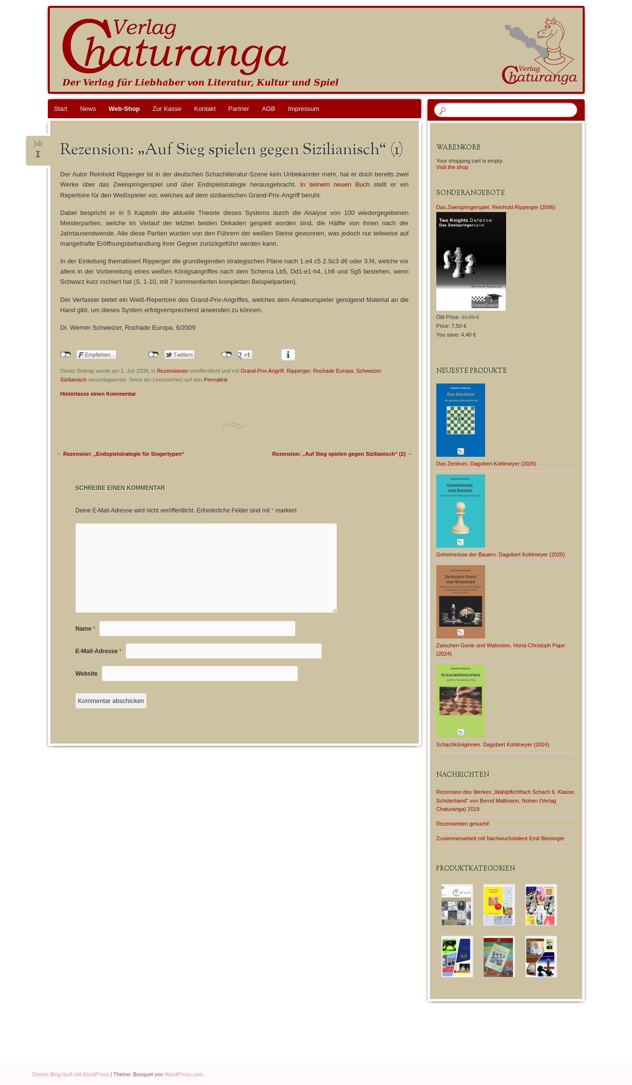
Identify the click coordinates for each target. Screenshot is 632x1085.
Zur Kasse (167, 108)
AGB (268, 108)
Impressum (303, 108)
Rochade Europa (333, 371)
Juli (38, 147)
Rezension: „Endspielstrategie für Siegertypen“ (120, 454)
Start (60, 108)
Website (87, 673)
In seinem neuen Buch (335, 184)
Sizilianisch (73, 380)
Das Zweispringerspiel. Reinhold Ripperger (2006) (495, 207)
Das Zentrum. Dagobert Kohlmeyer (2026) (486, 464)
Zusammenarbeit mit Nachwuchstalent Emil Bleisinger (500, 838)
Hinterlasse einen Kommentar (98, 394)
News (88, 108)
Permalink (215, 380)
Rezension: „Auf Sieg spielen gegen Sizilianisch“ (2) (342, 454)
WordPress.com (184, 1074)
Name (86, 628)
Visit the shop (452, 167)
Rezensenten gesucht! (462, 824)
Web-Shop (124, 108)
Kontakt (205, 108)
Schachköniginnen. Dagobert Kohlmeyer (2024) (493, 744)
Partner (238, 108)
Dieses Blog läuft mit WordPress (70, 1074)
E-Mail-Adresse (99, 651)
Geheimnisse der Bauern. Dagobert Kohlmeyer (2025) (500, 554)
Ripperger (298, 371)
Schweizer (368, 371)
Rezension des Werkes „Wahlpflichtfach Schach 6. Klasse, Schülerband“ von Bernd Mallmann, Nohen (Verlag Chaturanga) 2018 (505, 800)
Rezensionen (172, 371)
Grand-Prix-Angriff (262, 371)
